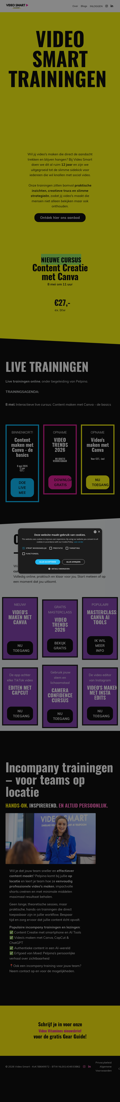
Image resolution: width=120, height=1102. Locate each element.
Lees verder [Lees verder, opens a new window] (78, 542)
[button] (60, 568)
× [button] (99, 532)
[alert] (60, 551)
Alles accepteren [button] (47, 562)
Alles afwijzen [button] (73, 562)
